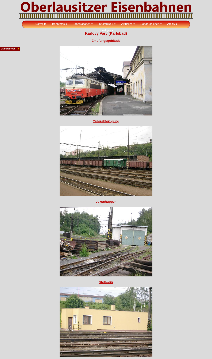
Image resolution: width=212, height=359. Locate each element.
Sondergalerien (149, 23)
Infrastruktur (105, 23)
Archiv (171, 23)
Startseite (41, 23)
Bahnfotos (58, 23)
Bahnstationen (81, 23)
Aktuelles (127, 23)
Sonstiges (105, 30)
